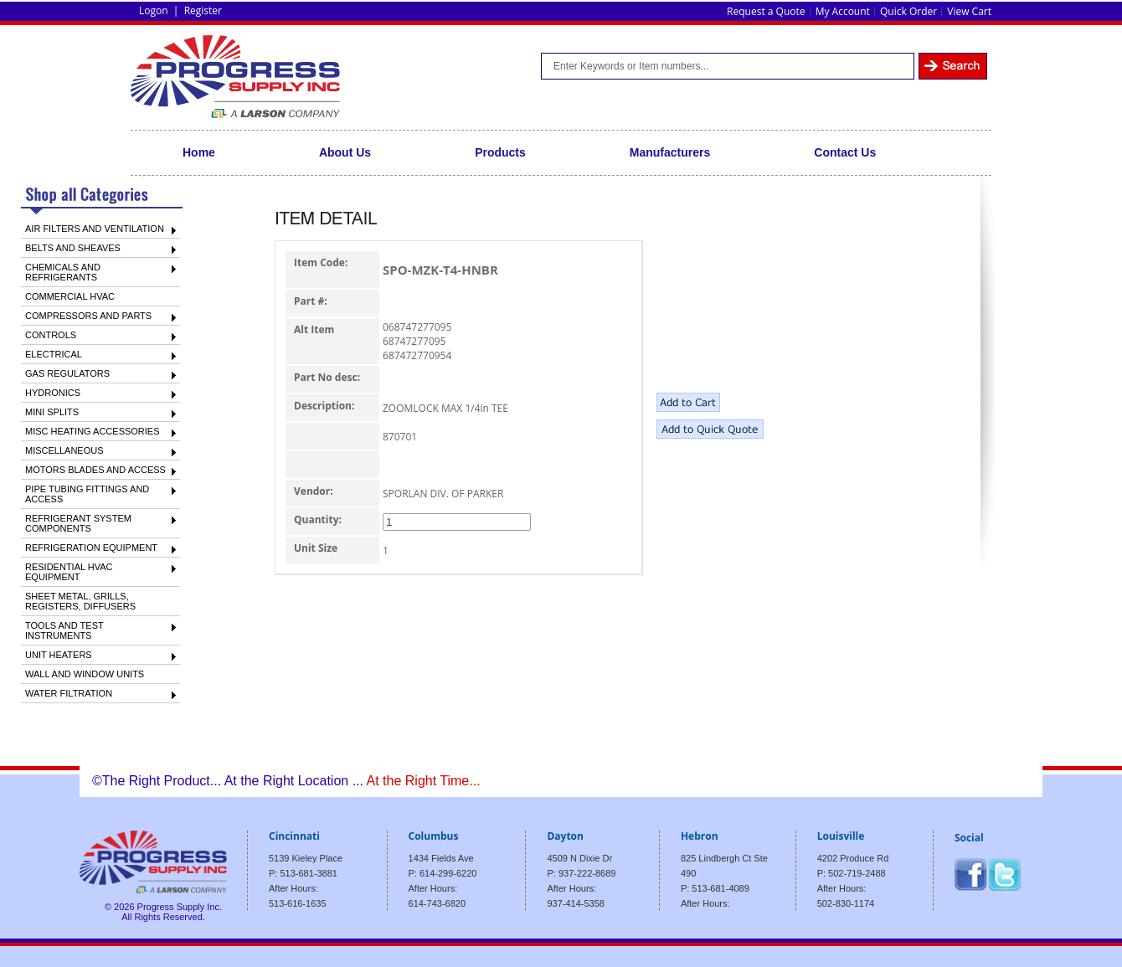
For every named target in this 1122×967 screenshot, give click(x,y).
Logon (153, 10)
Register (203, 10)
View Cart (969, 11)
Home (199, 152)
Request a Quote (766, 11)
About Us (345, 152)
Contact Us (845, 152)
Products (500, 152)
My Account (843, 11)
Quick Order (908, 11)
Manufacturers (670, 152)
